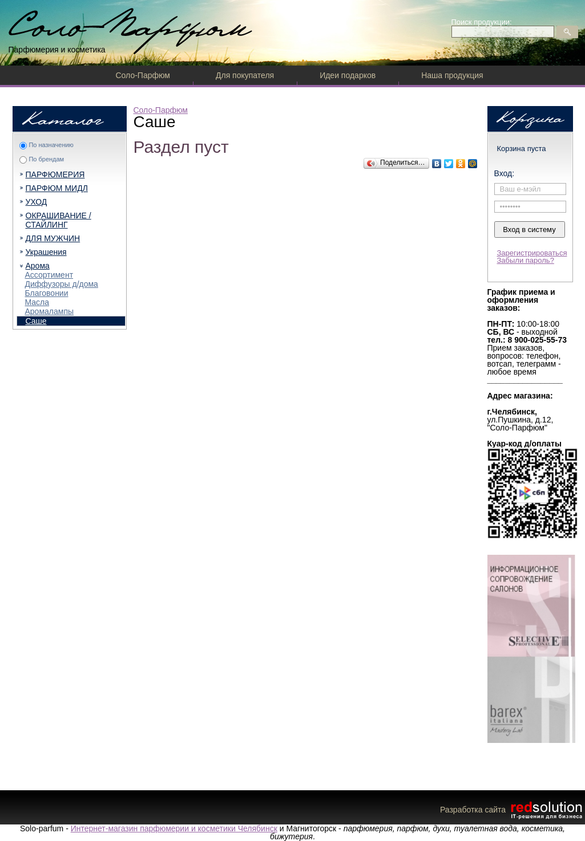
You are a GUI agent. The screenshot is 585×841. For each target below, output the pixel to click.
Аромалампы (49, 311)
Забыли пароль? (525, 260)
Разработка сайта (512, 809)
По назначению (51, 144)
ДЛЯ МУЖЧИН (53, 238)
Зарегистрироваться (532, 253)
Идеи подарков (348, 75)
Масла (37, 302)
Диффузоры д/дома (61, 284)
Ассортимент (49, 274)
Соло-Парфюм (143, 75)
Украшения (46, 252)
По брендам (46, 159)
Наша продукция (452, 75)
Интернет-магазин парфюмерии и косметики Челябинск (174, 828)
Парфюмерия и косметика (57, 49)
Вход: (504, 173)
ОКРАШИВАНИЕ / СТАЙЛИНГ (58, 220)
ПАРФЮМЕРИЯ (55, 174)
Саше (36, 321)
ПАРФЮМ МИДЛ (57, 188)
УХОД (36, 201)
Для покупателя (245, 75)
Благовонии (46, 293)
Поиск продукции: (481, 22)
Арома (38, 265)
